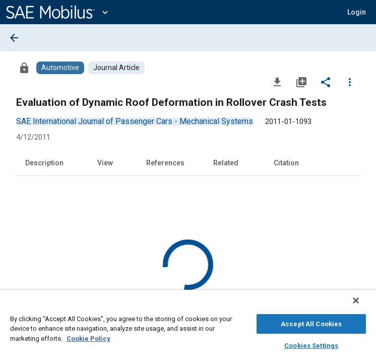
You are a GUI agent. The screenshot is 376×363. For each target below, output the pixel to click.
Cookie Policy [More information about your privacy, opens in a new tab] (88, 337)
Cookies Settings (311, 344)
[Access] (24, 67)
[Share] (326, 82)
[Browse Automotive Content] (60, 68)
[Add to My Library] (301, 82)
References (165, 163)
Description (44, 163)
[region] (188, 329)
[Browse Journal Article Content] (116, 68)
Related (225, 163)
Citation (286, 163)
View (105, 163)
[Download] (277, 82)
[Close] (363, 305)
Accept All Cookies (311, 322)
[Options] (350, 82)
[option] (134, 121)
